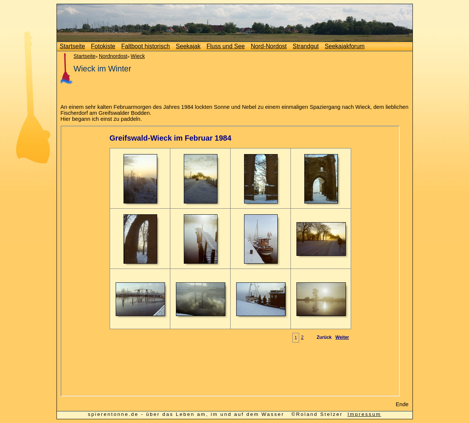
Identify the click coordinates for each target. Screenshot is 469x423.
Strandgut (306, 46)
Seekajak (188, 46)
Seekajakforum (345, 46)
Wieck (138, 56)
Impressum (364, 414)
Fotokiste (103, 46)
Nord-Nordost (269, 46)
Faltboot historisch (145, 46)
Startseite (72, 46)
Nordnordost (113, 56)
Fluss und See (226, 46)
